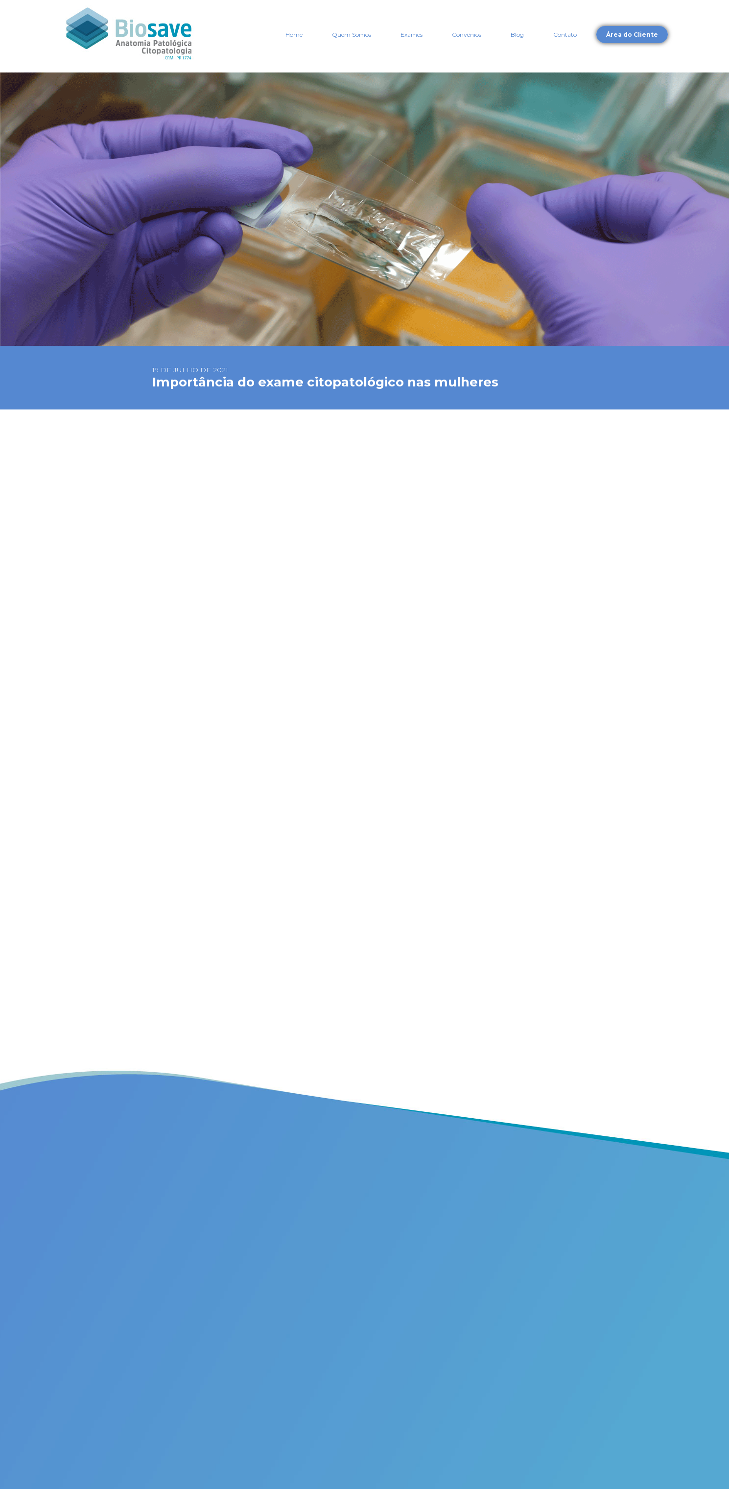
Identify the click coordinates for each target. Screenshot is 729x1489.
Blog (517, 34)
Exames (411, 34)
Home (294, 34)
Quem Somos (351, 34)
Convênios (466, 34)
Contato (565, 34)
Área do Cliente (632, 34)
